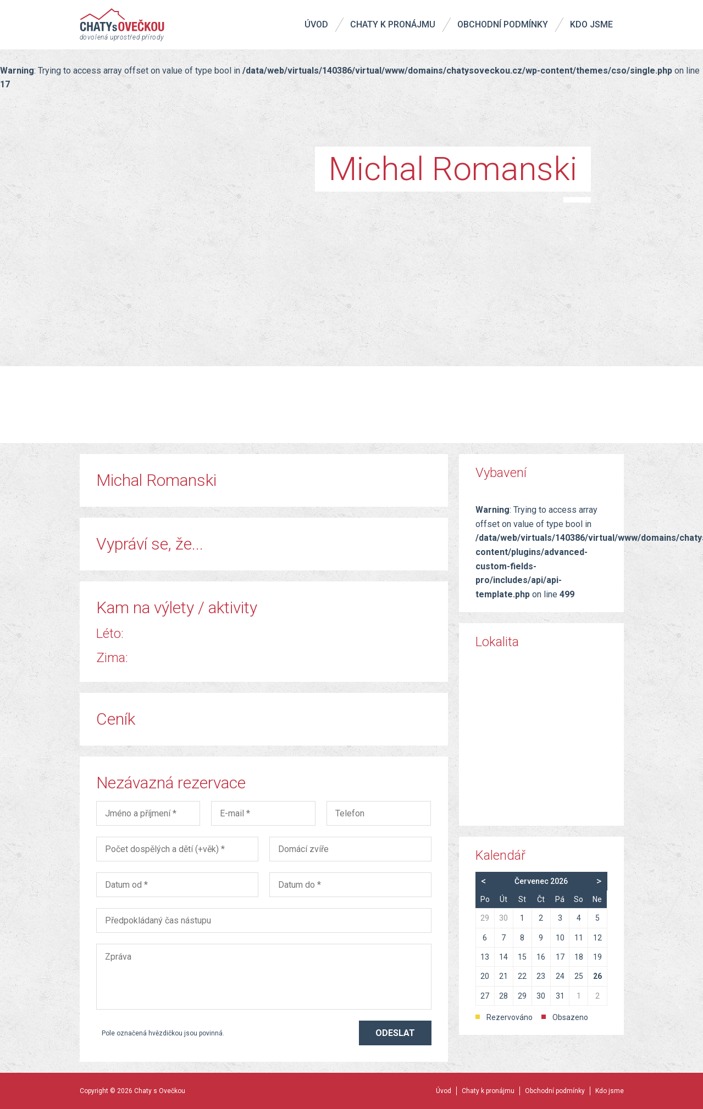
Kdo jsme (591, 24)
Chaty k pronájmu (392, 24)
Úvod (316, 24)
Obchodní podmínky (502, 24)
